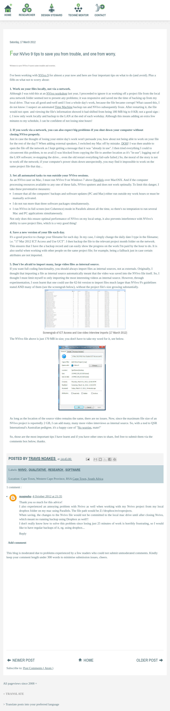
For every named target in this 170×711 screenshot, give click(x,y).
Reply (22, 533)
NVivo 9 (43, 75)
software (72, 469)
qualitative (38, 469)
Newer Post (24, 660)
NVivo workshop (56, 93)
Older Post (147, 660)
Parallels (98, 179)
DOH (124, 143)
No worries (84, 427)
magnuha (25, 496)
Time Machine (63, 107)
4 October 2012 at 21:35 (47, 496)
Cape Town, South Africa (88, 478)
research (56, 469)
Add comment (17, 542)
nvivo (22, 469)
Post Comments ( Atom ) (38, 668)
